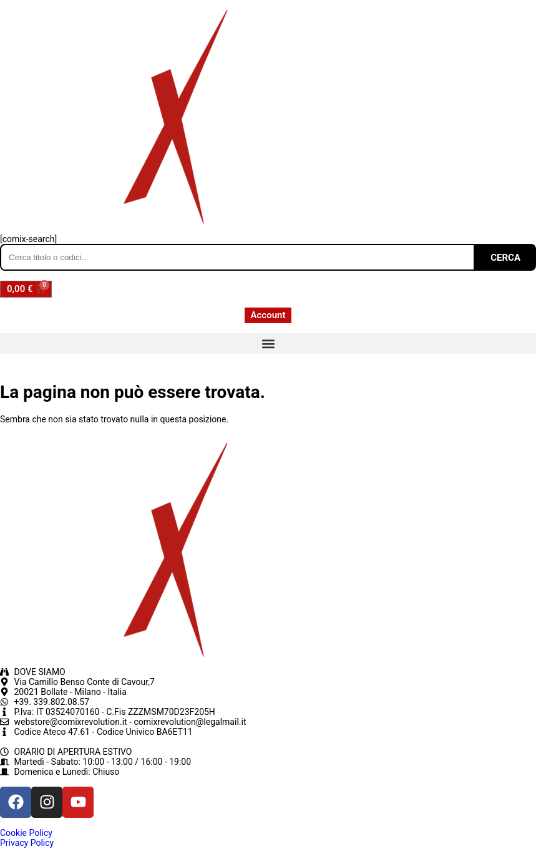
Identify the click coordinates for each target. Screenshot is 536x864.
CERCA (505, 257)
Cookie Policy (26, 833)
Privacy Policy (27, 843)
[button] (268, 343)
